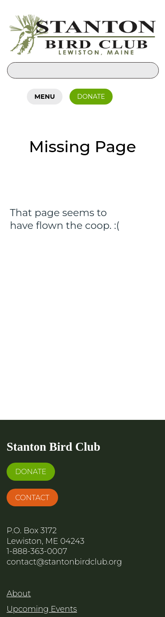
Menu (44, 97)
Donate (91, 97)
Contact (32, 497)
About (19, 593)
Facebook (129, 95)
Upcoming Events (42, 609)
